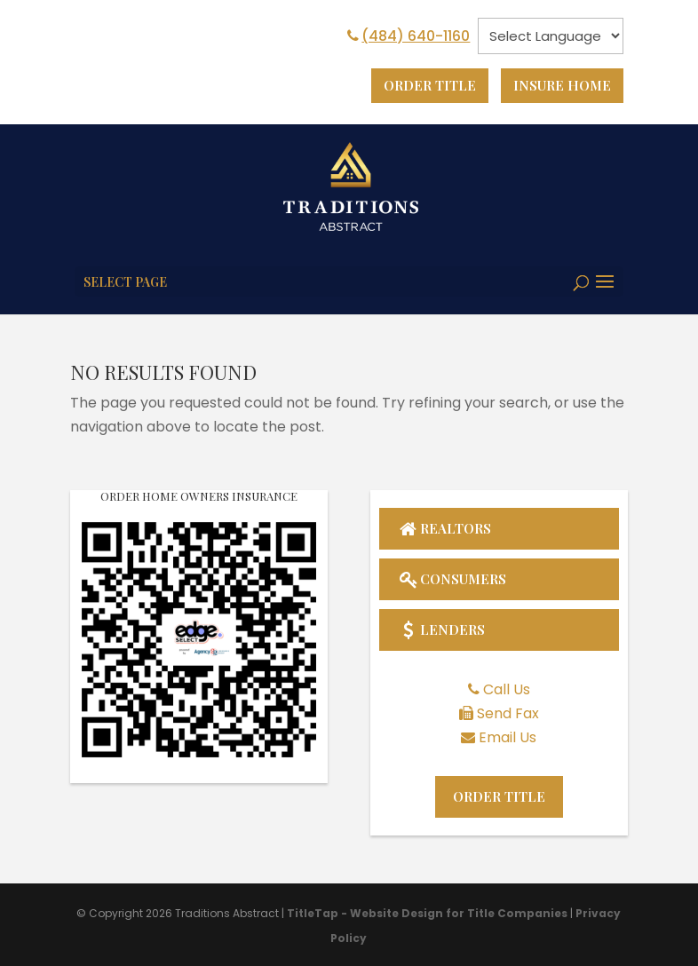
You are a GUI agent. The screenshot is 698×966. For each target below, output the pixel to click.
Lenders (442, 629)
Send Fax (508, 714)
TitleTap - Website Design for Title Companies (427, 914)
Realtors (446, 526)
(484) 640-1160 (407, 36)
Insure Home (560, 85)
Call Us (506, 689)
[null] (550, 36)
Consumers (454, 577)
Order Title (423, 85)
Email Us (507, 738)
